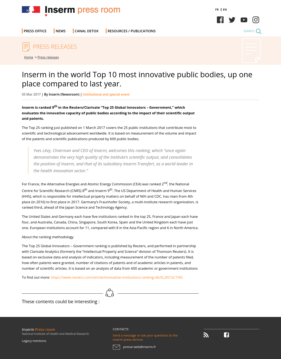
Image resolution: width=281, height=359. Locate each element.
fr (217, 9)
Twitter (232, 19)
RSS (208, 334)
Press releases (48, 57)
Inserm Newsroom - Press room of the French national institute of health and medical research (81, 12)
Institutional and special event (106, 94)
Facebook (220, 19)
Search (249, 31)
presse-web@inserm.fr (139, 347)
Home (28, 57)
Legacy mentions (34, 341)
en (225, 9)
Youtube (244, 19)
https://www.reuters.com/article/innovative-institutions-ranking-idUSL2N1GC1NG (117, 277)
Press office (35, 31)
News (61, 31)
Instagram (255, 19)
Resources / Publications (131, 31)
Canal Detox (86, 31)
